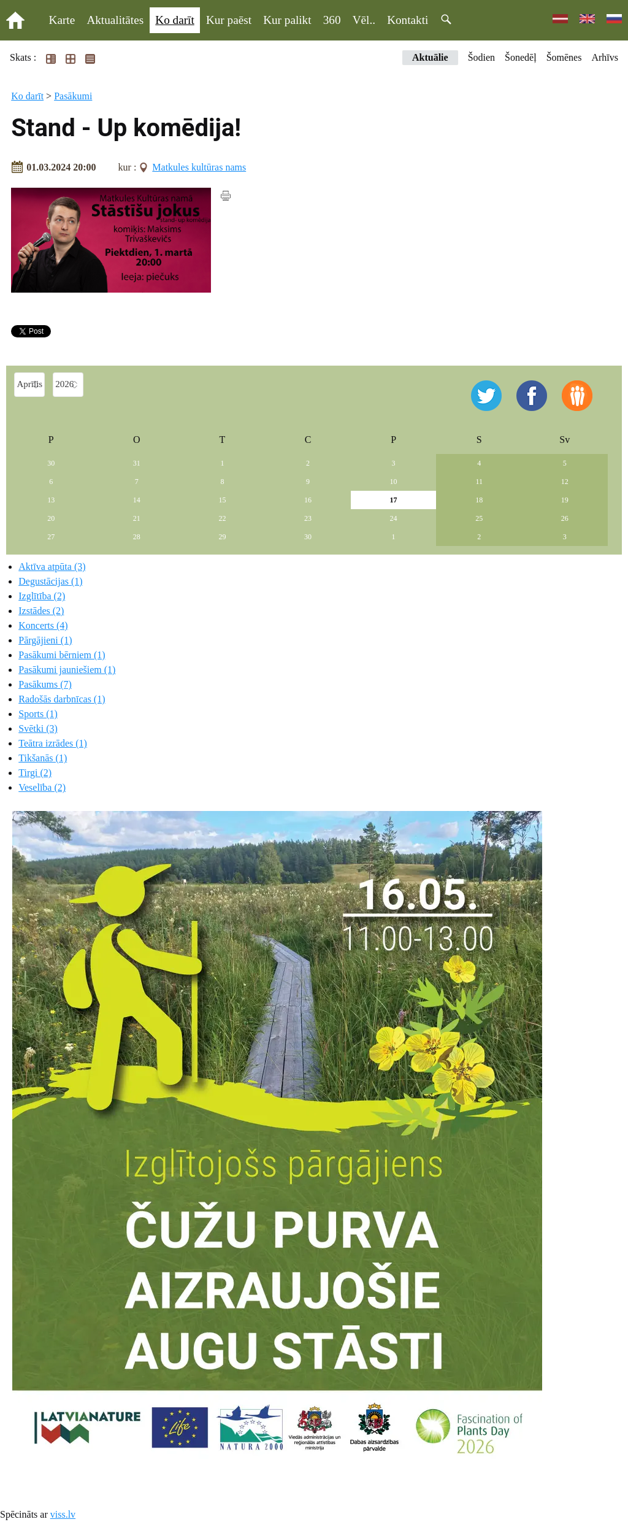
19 (565, 500)
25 (479, 518)
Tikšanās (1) (42, 758)
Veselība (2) (42, 787)
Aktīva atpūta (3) (51, 566)
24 (393, 518)
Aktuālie (430, 57)
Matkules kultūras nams (199, 167)
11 (479, 481)
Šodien (481, 57)
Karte (62, 19)
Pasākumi (73, 96)
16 (308, 500)
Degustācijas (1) (50, 581)
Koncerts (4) (42, 625)
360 (332, 19)
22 (222, 518)
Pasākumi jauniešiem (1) (66, 669)
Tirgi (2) (35, 772)
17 (393, 500)
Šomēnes (564, 57)
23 (308, 518)
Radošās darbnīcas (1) (61, 699)
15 (222, 500)
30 (51, 463)
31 (136, 463)
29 (222, 536)
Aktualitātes (115, 19)
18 (479, 500)
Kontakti (407, 19)
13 (51, 500)
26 (565, 518)
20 (51, 518)
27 (51, 536)
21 (136, 518)
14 (136, 500)
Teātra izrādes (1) (52, 743)
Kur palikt (287, 19)
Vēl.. (364, 19)
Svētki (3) (38, 728)
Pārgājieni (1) (45, 640)
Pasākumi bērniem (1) (61, 655)
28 (136, 536)
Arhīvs (604, 57)
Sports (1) (38, 714)
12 (565, 481)
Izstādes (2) (41, 610)
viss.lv (62, 1514)
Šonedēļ (521, 57)
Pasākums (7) (45, 684)
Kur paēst (228, 19)
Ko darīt (174, 19)
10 (393, 481)
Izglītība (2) (41, 596)
